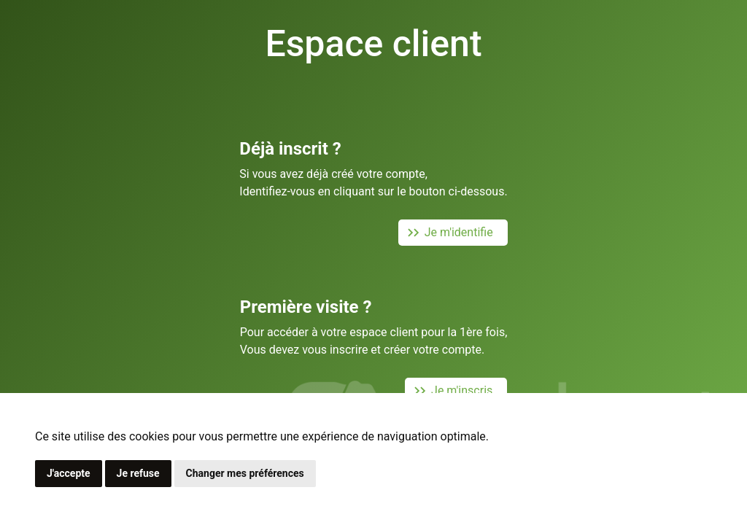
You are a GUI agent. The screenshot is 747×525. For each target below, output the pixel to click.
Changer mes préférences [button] (245, 473)
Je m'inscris (450, 391)
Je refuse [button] (138, 473)
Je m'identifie (448, 233)
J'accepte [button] (68, 473)
